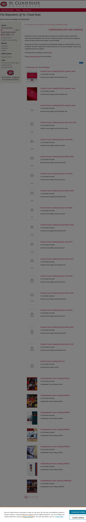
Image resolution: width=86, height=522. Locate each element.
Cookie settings (27, 516)
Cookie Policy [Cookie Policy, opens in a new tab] (59, 516)
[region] (43, 514)
